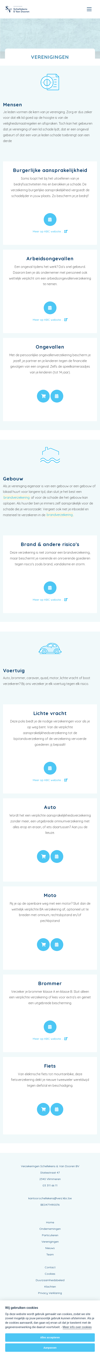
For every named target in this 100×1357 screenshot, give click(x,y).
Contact (50, 1267)
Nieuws (50, 1248)
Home (50, 1222)
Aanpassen (50, 1347)
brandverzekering (17, 497)
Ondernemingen (50, 1229)
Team (50, 1254)
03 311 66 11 (50, 1185)
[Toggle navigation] (89, 9)
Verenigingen (50, 1241)
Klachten (50, 1286)
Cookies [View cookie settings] (50, 1274)
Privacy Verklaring (50, 1293)
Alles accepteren (50, 1337)
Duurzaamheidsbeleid (50, 1280)
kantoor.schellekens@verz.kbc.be (50, 1198)
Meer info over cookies (77, 1327)
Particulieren (50, 1235)
